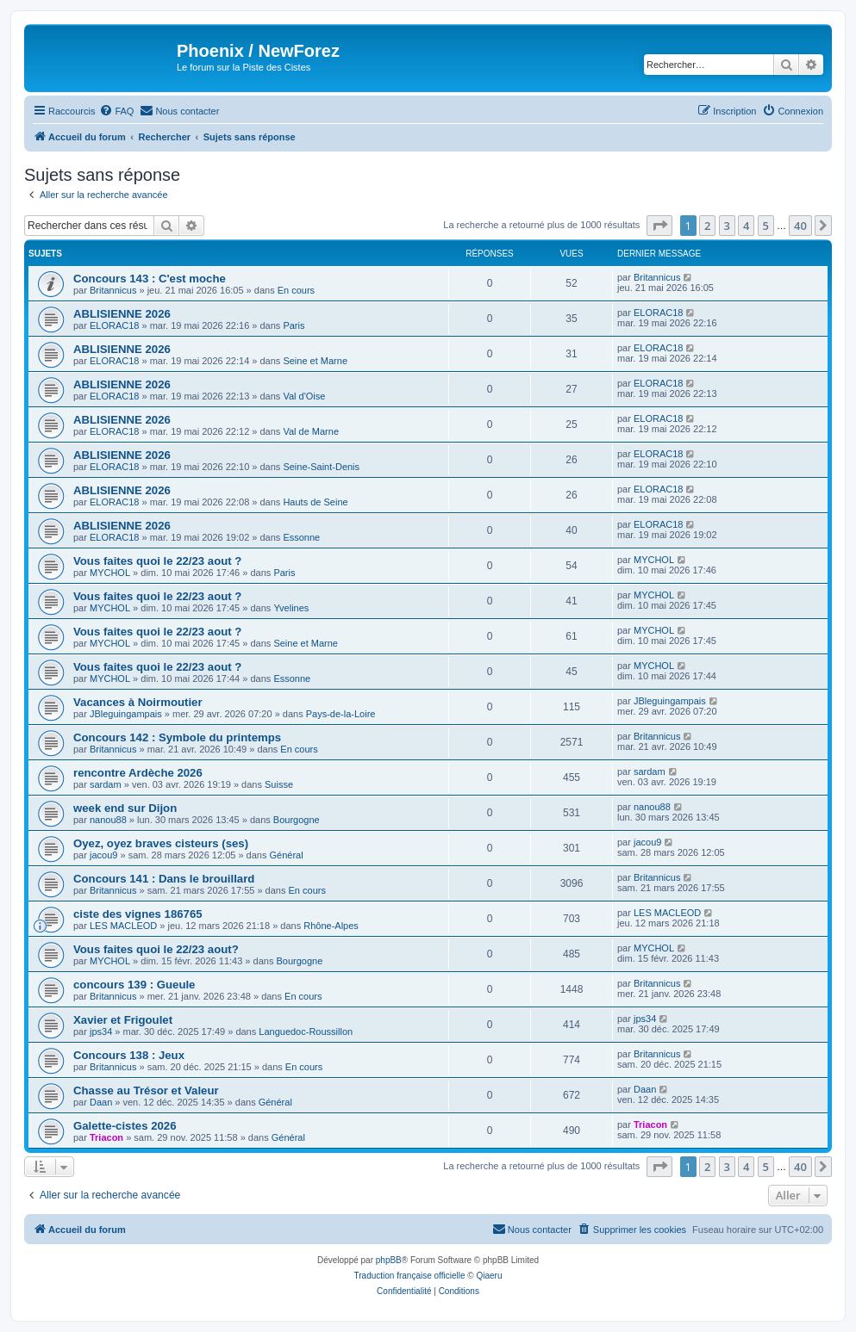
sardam (106, 784)
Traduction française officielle (409, 1275)
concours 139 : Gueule (134, 984)
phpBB (389, 1260)
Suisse (279, 784)
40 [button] (800, 225)
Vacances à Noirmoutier (138, 702)
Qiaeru (489, 1275)
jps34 (101, 1031)
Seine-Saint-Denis (321, 467)
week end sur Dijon (125, 808)
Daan (101, 1102)
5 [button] (766, 225)
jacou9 (103, 855)
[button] (659, 225)
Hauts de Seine (315, 502)
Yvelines (291, 608)
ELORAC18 (114, 325)
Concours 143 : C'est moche (149, 278)
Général (286, 855)
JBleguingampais (126, 714)
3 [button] (727, 225)
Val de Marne (311, 431)
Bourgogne (296, 820)
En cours (296, 290)
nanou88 (108, 820)
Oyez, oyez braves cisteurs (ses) (160, 843)
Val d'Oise (304, 396)
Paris (293, 325)
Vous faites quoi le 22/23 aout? (156, 949)
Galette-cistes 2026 (125, 1125)
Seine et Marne (315, 361)
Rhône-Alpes (331, 925)
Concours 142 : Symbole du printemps (177, 737)
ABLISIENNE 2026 (122, 313)
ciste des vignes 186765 (138, 914)
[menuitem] (116, 111)
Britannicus (113, 290)
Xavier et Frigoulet (122, 1019)
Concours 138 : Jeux (128, 1055)
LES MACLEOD (123, 925)
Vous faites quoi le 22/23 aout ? (157, 560)
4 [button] (746, 225)
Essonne (301, 537)
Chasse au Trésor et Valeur (146, 1090)
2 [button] (707, 225)
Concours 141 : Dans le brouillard (163, 878)
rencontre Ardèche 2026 (138, 772)
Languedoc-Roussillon (306, 1031)
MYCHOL (110, 572)
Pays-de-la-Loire (341, 714)
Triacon (106, 1137)
